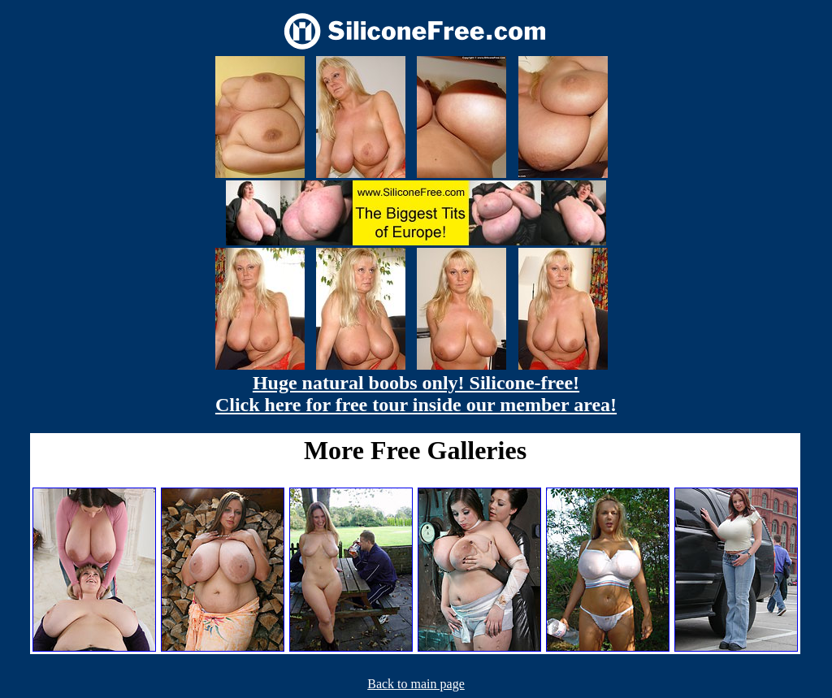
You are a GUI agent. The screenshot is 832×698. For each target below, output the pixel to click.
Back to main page (416, 684)
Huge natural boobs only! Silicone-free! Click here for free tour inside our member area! (416, 393)
